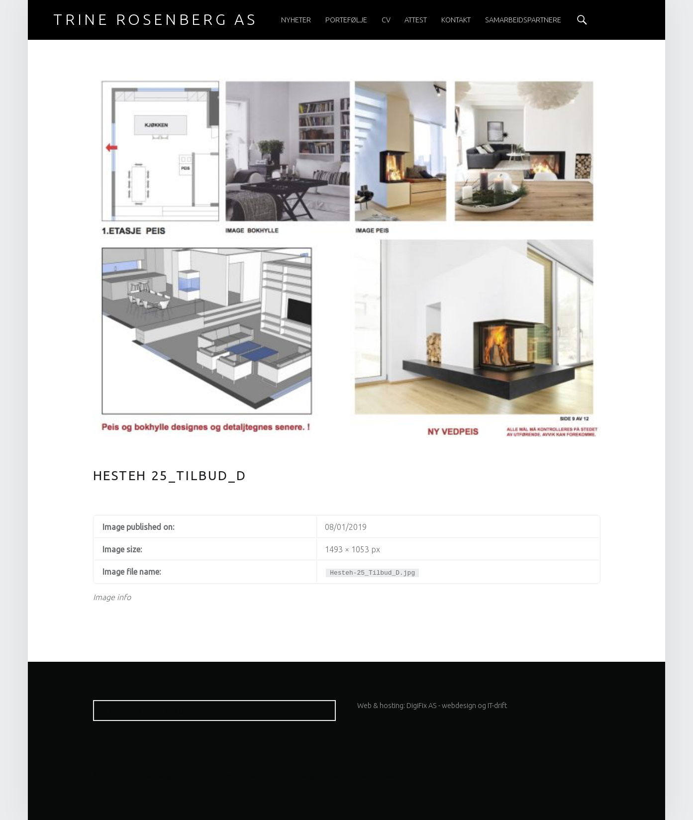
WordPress (243, 776)
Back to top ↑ (405, 776)
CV (386, 20)
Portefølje (346, 20)
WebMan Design (354, 776)
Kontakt (456, 20)
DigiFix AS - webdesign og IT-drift (456, 706)
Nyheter (296, 20)
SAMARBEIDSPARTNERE (523, 20)
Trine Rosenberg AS (150, 776)
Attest (415, 20)
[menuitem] (296, 20)
